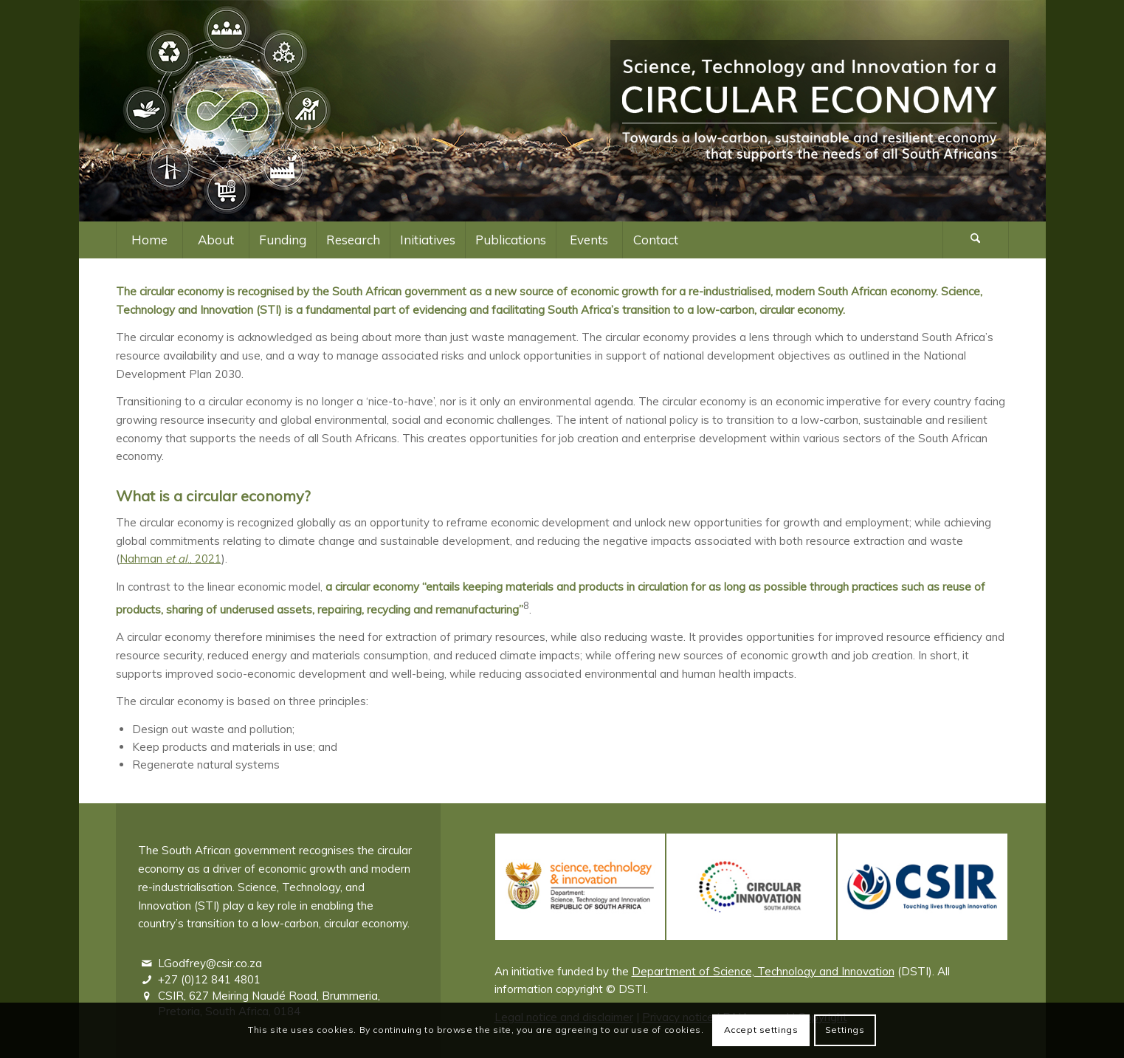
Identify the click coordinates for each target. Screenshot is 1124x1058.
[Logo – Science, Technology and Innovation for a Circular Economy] (809, 110)
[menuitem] (149, 239)
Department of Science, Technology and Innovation (763, 971)
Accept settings (761, 1029)
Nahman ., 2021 (170, 559)
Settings (845, 1029)
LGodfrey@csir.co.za (210, 963)
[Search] (975, 239)
